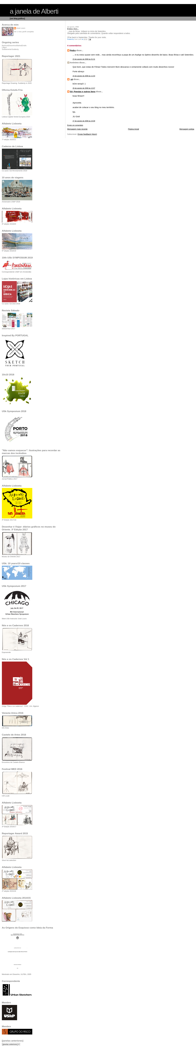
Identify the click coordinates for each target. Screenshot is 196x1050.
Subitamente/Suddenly (10, 49)
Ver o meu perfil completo (24, 32)
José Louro (21, 28)
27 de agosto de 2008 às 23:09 (84, 121)
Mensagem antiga (186, 129)
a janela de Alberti (34, 11)
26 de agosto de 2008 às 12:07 (84, 88)
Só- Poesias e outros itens (82, 91)
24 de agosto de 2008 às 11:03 (84, 76)
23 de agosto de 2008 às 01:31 (84, 59)
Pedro (73, 50)
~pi (71, 79)
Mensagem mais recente (77, 129)
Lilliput (4, 47)
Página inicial (133, 129)
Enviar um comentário (75, 125)
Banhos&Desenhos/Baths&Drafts (14, 46)
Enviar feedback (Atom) (87, 134)
